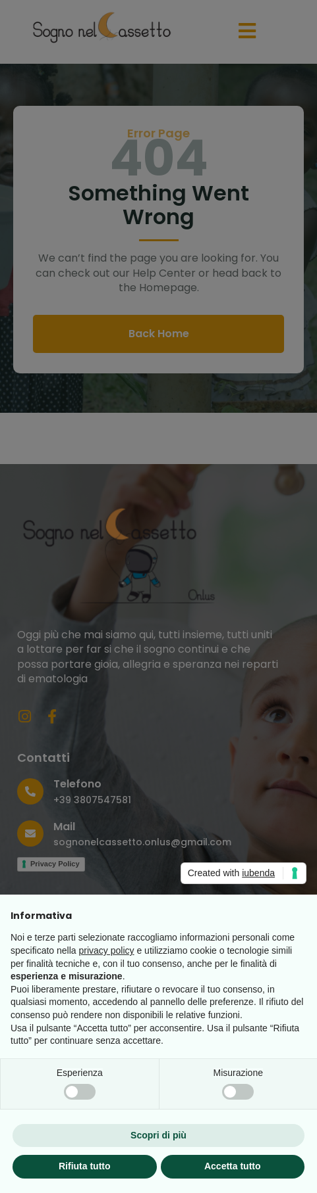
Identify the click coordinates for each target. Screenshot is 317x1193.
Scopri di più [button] (158, 1135)
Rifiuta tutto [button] (85, 1166)
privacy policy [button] (106, 950)
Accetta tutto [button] (232, 1166)
